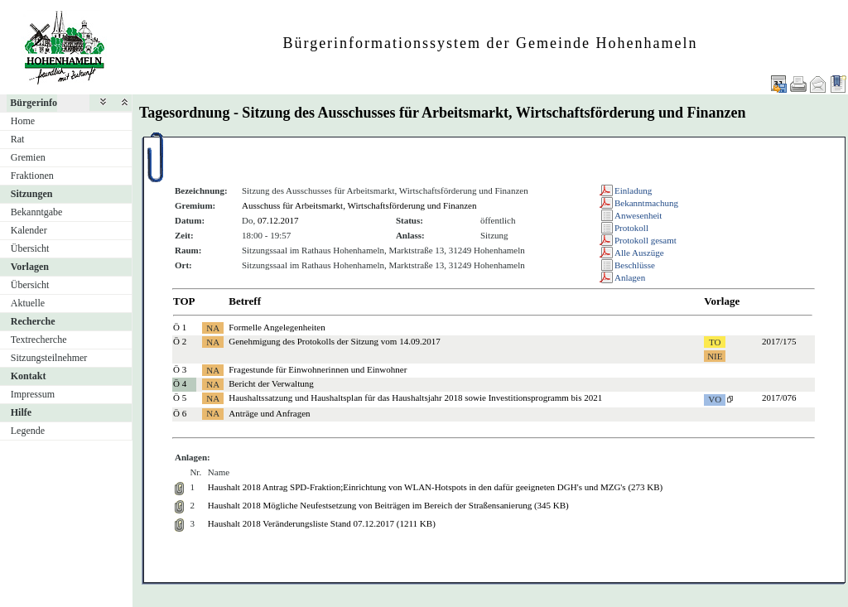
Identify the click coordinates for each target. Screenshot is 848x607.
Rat (18, 139)
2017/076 (779, 397)
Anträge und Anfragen (269, 413)
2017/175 (779, 341)
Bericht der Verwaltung (271, 383)
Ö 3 (179, 369)
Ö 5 (179, 397)
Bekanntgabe (37, 212)
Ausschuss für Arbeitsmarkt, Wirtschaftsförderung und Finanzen (359, 205)
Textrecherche (39, 339)
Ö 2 (179, 341)
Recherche (33, 321)
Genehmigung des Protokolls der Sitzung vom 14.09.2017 (334, 341)
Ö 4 (179, 383)
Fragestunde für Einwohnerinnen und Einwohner (318, 369)
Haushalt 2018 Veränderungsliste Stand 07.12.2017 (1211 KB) (322, 523)
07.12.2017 (278, 220)
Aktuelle (28, 303)
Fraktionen (32, 175)
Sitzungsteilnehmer (49, 358)
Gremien (28, 157)
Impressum (33, 394)
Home (23, 121)
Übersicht (30, 248)
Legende (28, 430)
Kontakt (28, 376)
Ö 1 (179, 327)
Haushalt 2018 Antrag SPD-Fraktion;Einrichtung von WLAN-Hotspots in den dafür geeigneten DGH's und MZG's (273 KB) (435, 487)
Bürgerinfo (33, 102)
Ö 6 (179, 413)
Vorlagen (30, 266)
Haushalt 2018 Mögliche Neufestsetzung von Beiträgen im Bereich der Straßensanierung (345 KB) (388, 505)
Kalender (29, 230)
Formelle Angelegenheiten (277, 327)
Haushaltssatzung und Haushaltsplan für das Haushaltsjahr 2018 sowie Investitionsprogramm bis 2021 (415, 397)
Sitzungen (32, 194)
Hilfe (21, 412)
